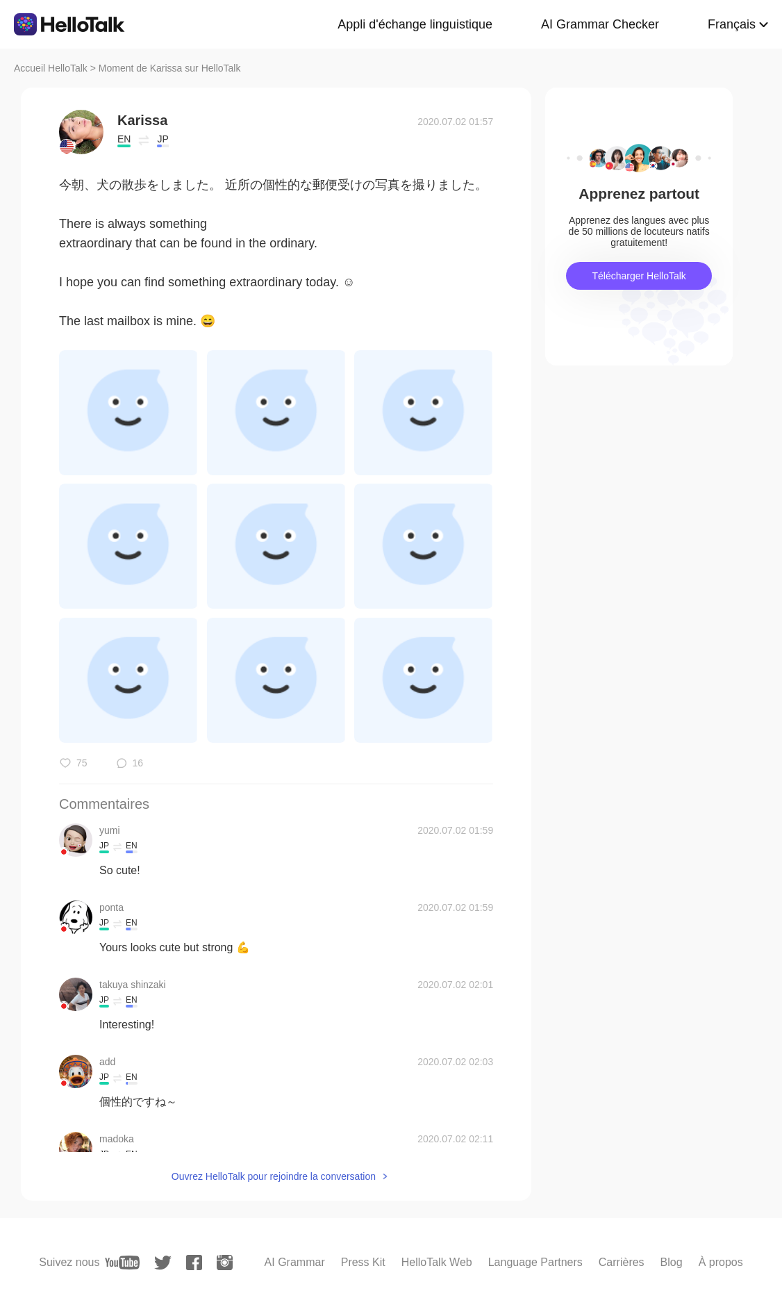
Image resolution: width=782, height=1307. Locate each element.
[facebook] (194, 1262)
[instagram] (225, 1262)
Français (732, 24)
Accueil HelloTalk (51, 68)
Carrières (621, 1262)
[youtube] (122, 1262)
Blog (671, 1262)
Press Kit (363, 1262)
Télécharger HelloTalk (638, 275)
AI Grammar (295, 1262)
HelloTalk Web (436, 1262)
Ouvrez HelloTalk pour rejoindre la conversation (274, 1176)
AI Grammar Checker (600, 24)
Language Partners (535, 1262)
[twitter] (163, 1263)
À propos (721, 1262)
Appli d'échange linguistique (415, 24)
